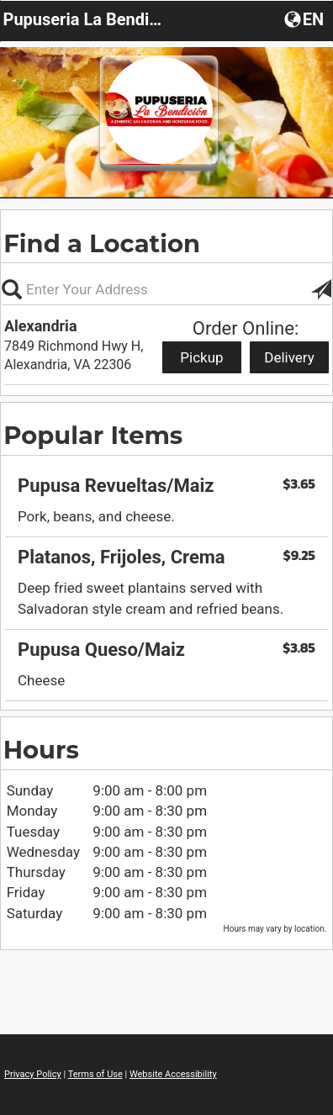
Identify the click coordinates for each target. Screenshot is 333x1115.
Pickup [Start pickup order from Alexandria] (201, 357)
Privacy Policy (32, 1074)
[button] (306, 18)
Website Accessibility (173, 1074)
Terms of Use (95, 1074)
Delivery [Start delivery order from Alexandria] (289, 357)
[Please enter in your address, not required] (166, 289)
